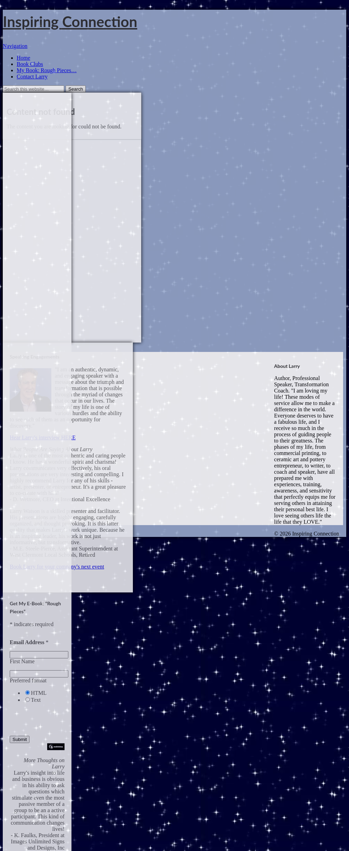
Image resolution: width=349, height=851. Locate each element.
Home (23, 58)
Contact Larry (32, 76)
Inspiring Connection (70, 21)
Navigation (15, 46)
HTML (38, 693)
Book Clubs (30, 64)
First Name (22, 661)
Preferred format (28, 680)
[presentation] (41, 717)
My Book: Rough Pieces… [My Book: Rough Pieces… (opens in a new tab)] (47, 70)
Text (36, 700)
